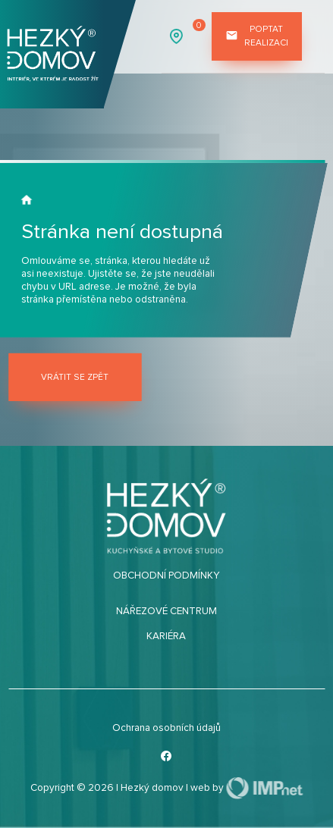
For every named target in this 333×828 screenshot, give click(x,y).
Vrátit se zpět (74, 377)
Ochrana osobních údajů (166, 728)
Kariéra (166, 636)
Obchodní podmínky (166, 575)
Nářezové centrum (166, 611)
